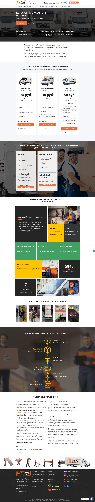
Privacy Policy (58, 500)
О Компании (67, 6)
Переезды (35, 6)
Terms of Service (65, 500)
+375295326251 (49, 2)
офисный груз (20, 420)
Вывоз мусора (55, 6)
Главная (20, 6)
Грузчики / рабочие (45, 6)
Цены (61, 6)
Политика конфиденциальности (30, 500)
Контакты (75, 6)
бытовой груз (20, 412)
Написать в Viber (70, 474)
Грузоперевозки (27, 6)
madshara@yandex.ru (72, 479)
